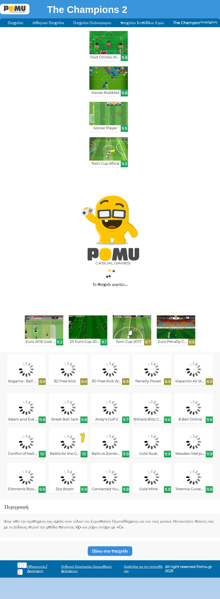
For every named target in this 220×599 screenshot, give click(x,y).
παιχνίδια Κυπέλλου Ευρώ (142, 22)
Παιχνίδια (15, 22)
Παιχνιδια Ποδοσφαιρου (92, 22)
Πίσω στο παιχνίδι (110, 551)
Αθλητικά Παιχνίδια (48, 22)
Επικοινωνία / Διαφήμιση (37, 568)
